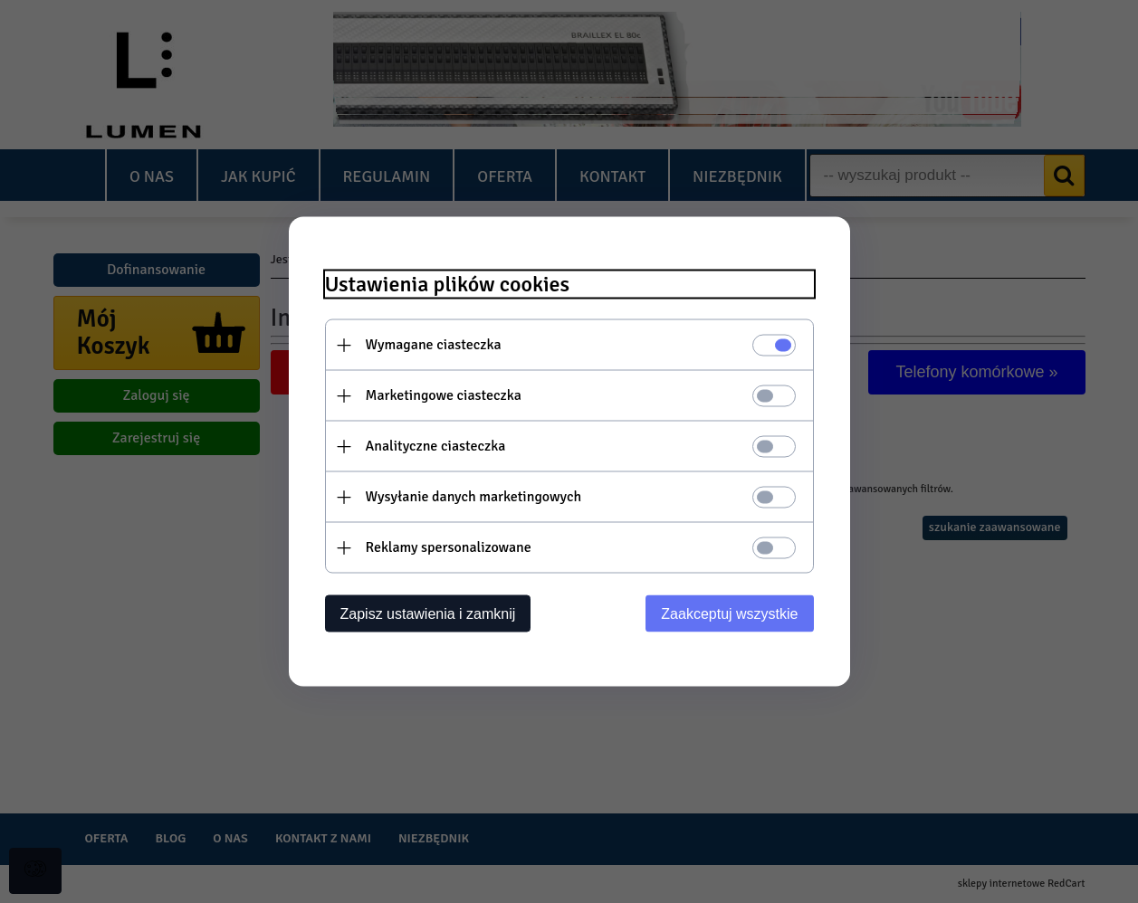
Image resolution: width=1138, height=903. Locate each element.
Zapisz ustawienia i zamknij (428, 614)
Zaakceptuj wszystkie (729, 614)
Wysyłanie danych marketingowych (474, 497)
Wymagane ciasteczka (434, 345)
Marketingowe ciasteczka (443, 395)
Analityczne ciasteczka (436, 446)
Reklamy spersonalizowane (448, 547)
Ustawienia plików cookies (447, 284)
